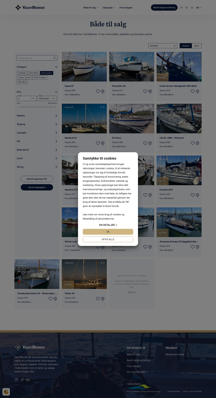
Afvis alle (108, 239)
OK (108, 231)
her (112, 218)
